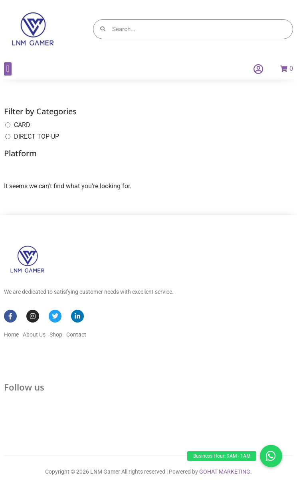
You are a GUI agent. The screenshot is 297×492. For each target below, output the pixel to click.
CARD (22, 125)
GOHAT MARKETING (224, 471)
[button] (8, 69)
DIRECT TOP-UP (36, 136)
